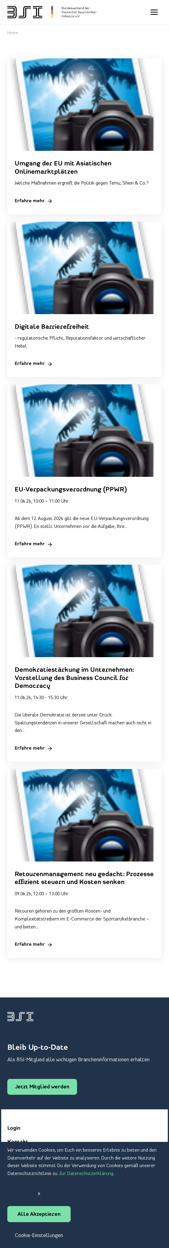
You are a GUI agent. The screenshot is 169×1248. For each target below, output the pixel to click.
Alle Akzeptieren (39, 1214)
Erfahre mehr (30, 201)
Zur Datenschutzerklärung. (86, 1174)
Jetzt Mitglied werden (42, 1087)
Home (12, 33)
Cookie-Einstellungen (39, 1235)
